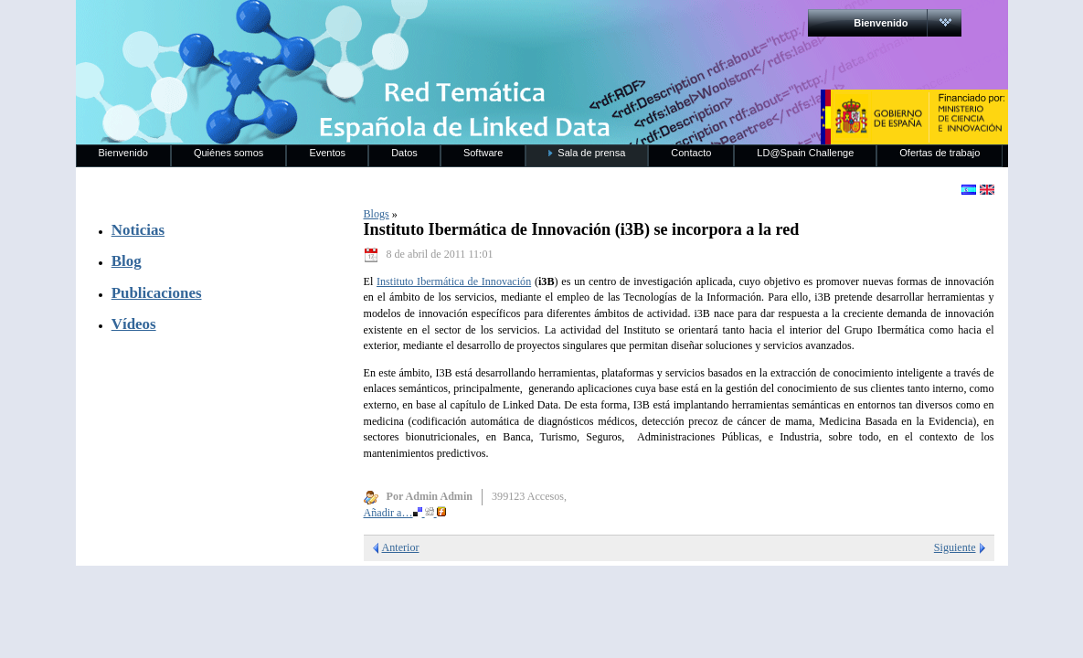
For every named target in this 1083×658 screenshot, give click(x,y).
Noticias (138, 230)
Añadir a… (405, 512)
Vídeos (133, 324)
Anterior (400, 547)
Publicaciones (156, 293)
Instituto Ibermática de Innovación (454, 281)
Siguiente (955, 547)
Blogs (376, 213)
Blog (126, 261)
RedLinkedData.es (266, 27)
